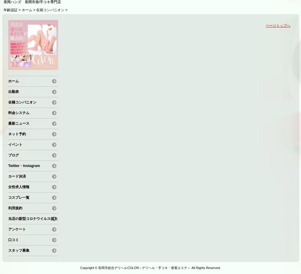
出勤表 (13, 92)
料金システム (18, 113)
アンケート (17, 229)
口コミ (13, 240)
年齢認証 (11, 10)
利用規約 (15, 208)
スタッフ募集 (18, 250)
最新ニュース (18, 123)
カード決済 (17, 176)
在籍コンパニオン (50, 10)
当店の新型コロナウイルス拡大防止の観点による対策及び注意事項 (33, 220)
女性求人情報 (18, 187)
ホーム (27, 10)
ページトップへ (278, 26)
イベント (15, 145)
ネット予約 (17, 134)
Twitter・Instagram (24, 166)
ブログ (13, 155)
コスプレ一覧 (18, 198)
